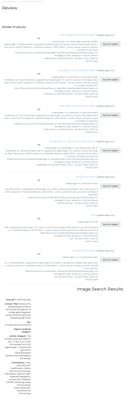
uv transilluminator (84, 250)
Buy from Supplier (110, 44)
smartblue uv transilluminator (77, 70)
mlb (93, 215)
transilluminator (85, 176)
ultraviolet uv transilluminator (77, 105)
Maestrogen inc (105, 35)
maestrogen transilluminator (77, 35)
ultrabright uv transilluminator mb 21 (73, 141)
